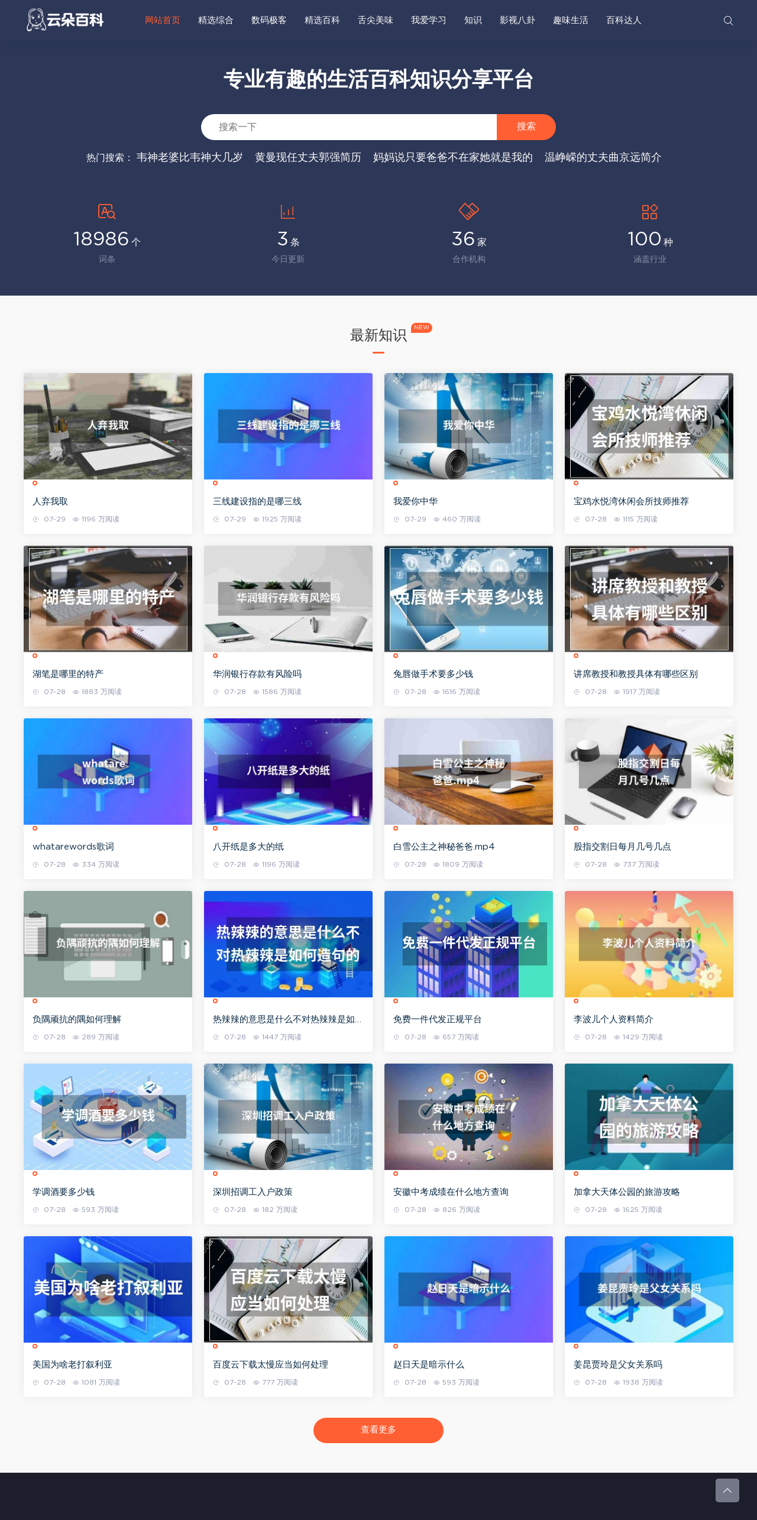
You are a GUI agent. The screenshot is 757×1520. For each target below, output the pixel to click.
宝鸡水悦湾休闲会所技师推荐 (631, 501)
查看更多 (378, 1429)
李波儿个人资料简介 (614, 1019)
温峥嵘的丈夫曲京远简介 (603, 158)
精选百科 (322, 20)
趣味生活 (570, 20)
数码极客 (269, 20)
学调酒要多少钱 (64, 1192)
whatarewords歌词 (73, 846)
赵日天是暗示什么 (428, 1364)
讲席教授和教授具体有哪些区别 (636, 674)
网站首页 (162, 20)
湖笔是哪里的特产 (68, 674)
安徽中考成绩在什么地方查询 (451, 1192)
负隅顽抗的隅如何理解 (77, 1019)
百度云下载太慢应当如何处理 (270, 1364)
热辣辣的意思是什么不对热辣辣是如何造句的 (288, 1020)
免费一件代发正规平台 (437, 1019)
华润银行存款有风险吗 (257, 674)
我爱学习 (429, 20)
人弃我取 (50, 501)
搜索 (526, 126)
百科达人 (624, 20)
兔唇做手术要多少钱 (433, 674)
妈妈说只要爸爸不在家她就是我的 (453, 158)
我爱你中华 (415, 501)
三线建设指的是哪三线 (257, 501)
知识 (473, 20)
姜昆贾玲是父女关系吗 (618, 1364)
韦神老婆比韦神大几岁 (190, 158)
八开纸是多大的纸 (248, 846)
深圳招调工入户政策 (253, 1192)
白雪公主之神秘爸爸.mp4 (444, 846)
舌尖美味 (375, 20)
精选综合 (216, 20)
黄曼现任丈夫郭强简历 (308, 158)
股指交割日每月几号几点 (622, 846)
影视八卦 (517, 20)
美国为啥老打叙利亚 (72, 1364)
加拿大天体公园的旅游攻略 (627, 1192)
